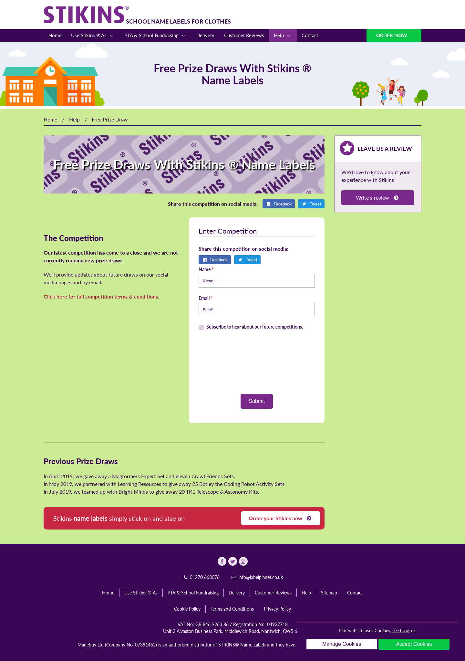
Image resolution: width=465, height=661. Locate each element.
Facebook (279, 203)
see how (400, 630)
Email (205, 298)
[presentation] (256, 362)
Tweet (311, 203)
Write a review (377, 197)
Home (54, 35)
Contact (310, 35)
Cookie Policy (187, 609)
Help (283, 35)
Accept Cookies (414, 644)
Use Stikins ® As (93, 35)
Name (206, 269)
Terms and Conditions (232, 609)
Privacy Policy (277, 609)
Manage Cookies (341, 644)
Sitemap (329, 592)
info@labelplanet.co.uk (257, 577)
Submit (257, 401)
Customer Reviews (244, 35)
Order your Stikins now (281, 518)
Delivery (205, 35)
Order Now (392, 35)
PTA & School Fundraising (155, 35)
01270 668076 (201, 577)
